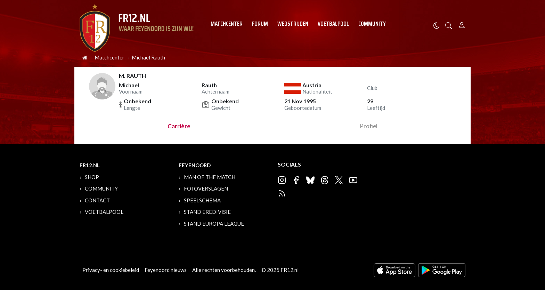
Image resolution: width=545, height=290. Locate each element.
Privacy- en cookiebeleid (110, 270)
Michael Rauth (148, 57)
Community (372, 23)
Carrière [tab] (179, 126)
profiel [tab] (368, 126)
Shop (92, 177)
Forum (260, 23)
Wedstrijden (292, 23)
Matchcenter (227, 23)
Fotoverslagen (206, 188)
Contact (97, 200)
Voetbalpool (333, 23)
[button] (448, 25)
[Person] (462, 24)
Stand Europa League (214, 223)
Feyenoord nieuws (166, 270)
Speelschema (202, 200)
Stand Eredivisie (207, 212)
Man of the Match (209, 177)
